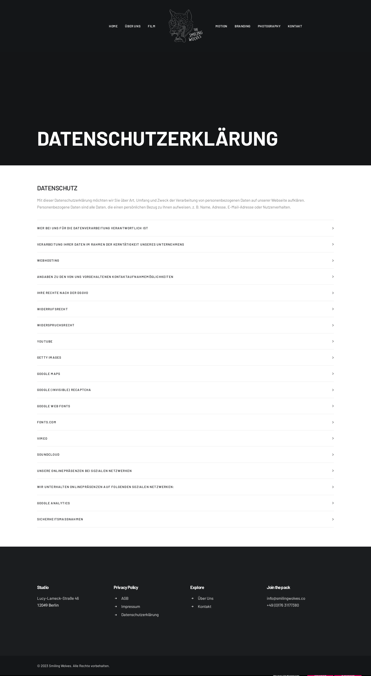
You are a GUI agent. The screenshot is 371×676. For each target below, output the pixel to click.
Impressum (130, 606)
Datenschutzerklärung (140, 614)
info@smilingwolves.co (286, 598)
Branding (242, 26)
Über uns (133, 26)
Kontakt (295, 26)
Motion (221, 26)
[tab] (185, 228)
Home (113, 26)
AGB (124, 598)
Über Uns (205, 598)
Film (151, 26)
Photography (269, 26)
